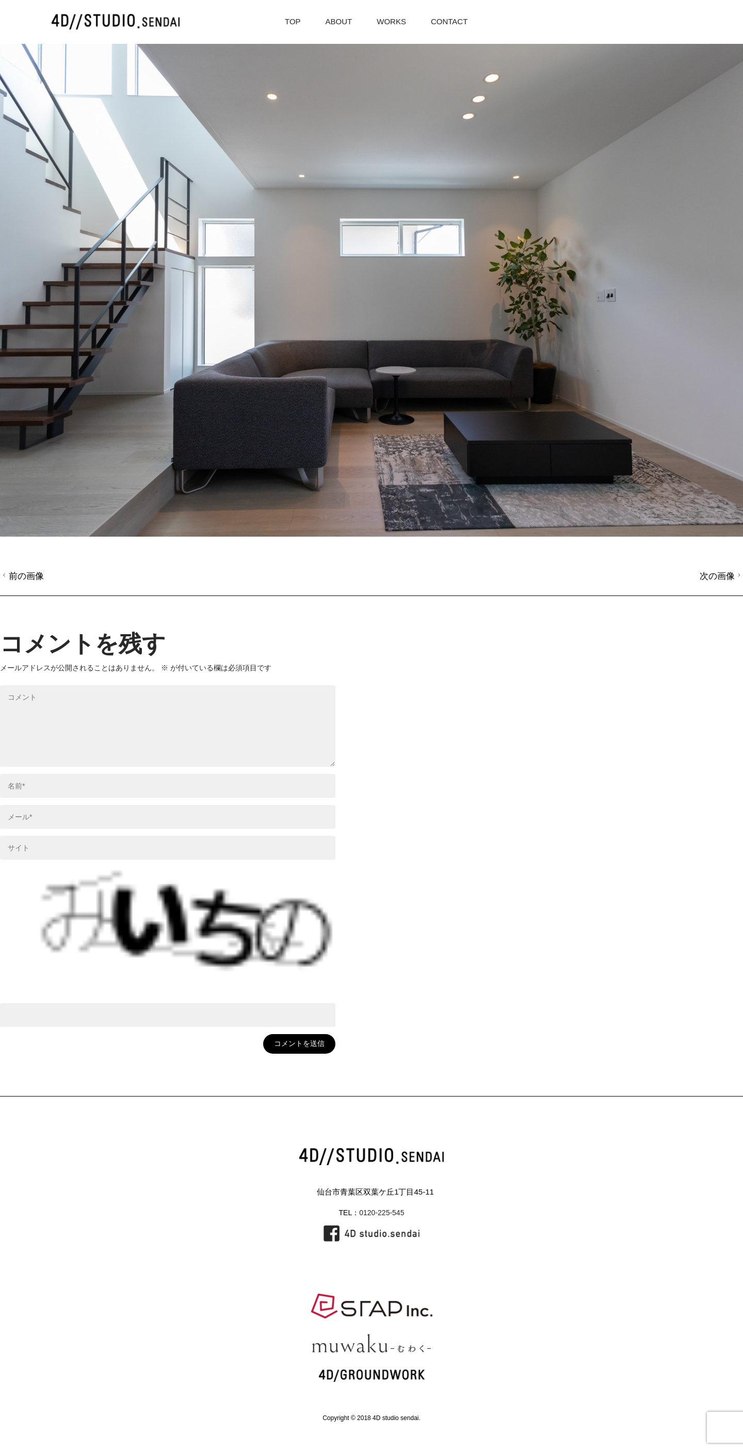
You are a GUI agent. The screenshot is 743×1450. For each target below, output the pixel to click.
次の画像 (722, 576)
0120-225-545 (381, 1213)
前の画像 (22, 576)
